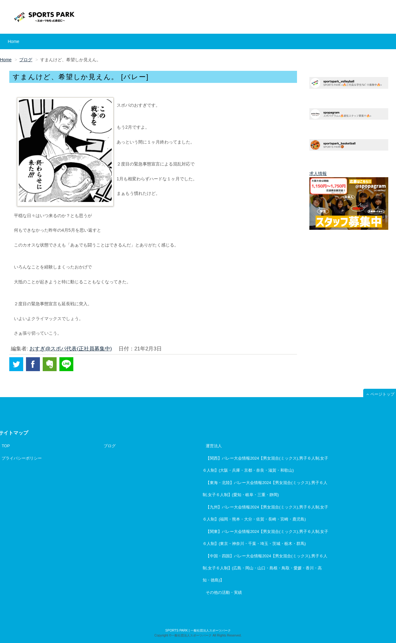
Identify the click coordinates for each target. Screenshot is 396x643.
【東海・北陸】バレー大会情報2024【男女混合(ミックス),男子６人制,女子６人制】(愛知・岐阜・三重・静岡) (265, 488)
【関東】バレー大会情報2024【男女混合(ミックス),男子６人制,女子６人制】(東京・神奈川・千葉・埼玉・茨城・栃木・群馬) (265, 537)
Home (13, 41)
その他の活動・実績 (224, 592)
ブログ (110, 446)
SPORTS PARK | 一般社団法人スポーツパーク (197, 630)
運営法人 (214, 446)
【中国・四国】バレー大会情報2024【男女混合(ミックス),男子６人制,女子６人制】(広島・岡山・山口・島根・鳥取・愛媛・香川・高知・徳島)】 (265, 568)
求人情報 (318, 173)
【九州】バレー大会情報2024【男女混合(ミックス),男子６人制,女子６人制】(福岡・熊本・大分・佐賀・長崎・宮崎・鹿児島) (265, 513)
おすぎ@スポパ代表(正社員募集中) (70, 349)
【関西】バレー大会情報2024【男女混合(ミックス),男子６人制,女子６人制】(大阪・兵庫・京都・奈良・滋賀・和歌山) (265, 464)
